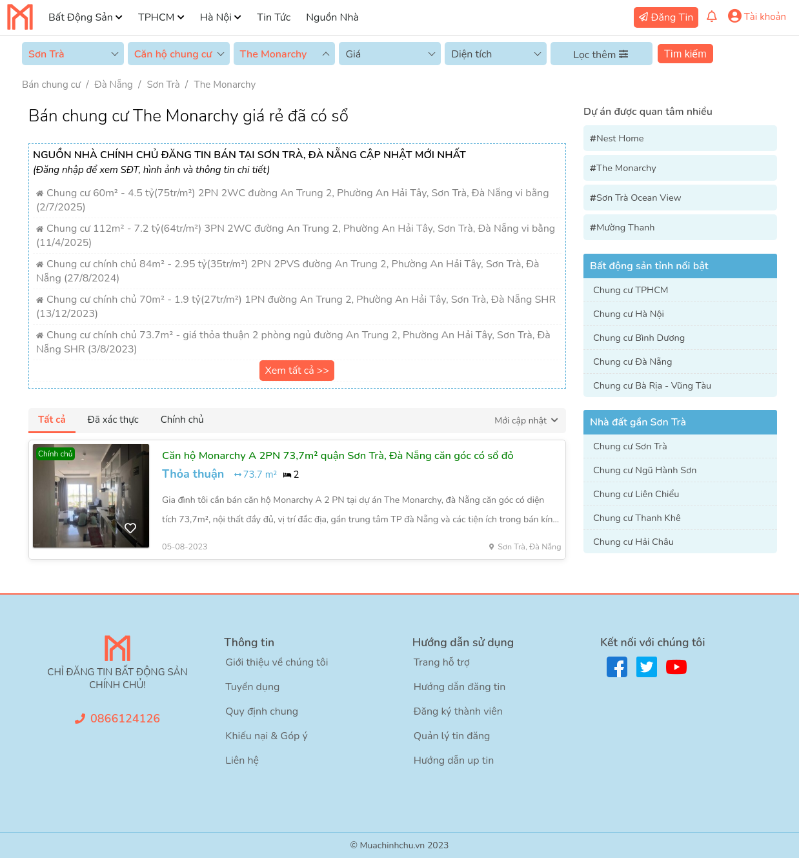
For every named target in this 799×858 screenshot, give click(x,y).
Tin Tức (273, 17)
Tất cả (52, 419)
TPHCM (156, 17)
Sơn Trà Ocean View (639, 197)
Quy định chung (261, 711)
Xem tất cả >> (297, 370)
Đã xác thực (113, 419)
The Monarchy (225, 84)
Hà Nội (216, 17)
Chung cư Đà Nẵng (633, 361)
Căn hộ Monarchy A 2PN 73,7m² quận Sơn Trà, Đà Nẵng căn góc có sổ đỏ (338, 455)
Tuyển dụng (252, 687)
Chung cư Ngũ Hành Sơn (644, 470)
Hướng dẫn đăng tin (460, 687)
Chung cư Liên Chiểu (636, 493)
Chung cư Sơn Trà (630, 446)
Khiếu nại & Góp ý (266, 736)
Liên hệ (242, 760)
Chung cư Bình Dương (639, 337)
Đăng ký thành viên (458, 711)
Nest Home (619, 138)
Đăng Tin (672, 17)
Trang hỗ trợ (442, 662)
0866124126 (125, 718)
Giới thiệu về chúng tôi (276, 662)
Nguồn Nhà (332, 17)
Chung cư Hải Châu (633, 541)
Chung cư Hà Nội (628, 313)
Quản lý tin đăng (452, 736)
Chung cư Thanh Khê (637, 517)
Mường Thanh (625, 227)
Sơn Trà (163, 84)
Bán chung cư (51, 84)
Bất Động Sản (80, 17)
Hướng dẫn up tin (454, 760)
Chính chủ (182, 419)
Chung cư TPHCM (630, 289)
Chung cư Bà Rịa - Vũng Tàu (652, 385)
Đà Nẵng (114, 84)
